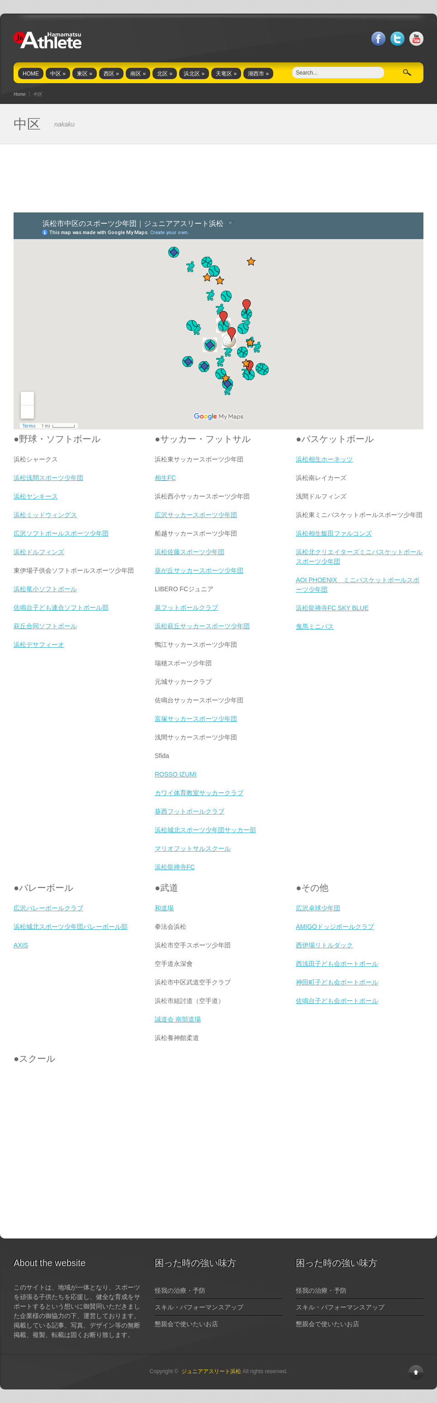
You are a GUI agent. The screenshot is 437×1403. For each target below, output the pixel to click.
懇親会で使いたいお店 (186, 1324)
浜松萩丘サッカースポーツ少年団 (202, 626)
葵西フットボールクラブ (189, 811)
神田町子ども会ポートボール (337, 982)
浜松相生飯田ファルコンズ (334, 533)
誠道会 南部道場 (178, 1019)
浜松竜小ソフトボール (45, 589)
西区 (111, 74)
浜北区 (194, 74)
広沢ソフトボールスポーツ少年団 (61, 533)
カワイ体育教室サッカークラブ (199, 792)
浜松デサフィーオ (39, 644)
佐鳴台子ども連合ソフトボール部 (61, 607)
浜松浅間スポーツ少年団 (48, 477)
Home (20, 94)
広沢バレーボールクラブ (48, 908)
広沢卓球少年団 (318, 908)
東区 (84, 74)
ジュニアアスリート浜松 (211, 1371)
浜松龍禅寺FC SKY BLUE (332, 608)
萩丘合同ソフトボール (45, 626)
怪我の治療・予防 (180, 1290)
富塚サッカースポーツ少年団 (196, 718)
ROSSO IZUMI (176, 774)
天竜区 (226, 74)
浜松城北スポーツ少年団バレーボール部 (71, 926)
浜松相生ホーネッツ (324, 459)
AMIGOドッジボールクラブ (335, 926)
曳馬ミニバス (315, 626)
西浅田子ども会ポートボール (337, 963)
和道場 (164, 908)
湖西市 (258, 74)
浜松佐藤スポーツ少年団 (189, 552)
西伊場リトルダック (324, 945)
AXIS (21, 945)
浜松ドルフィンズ (39, 552)
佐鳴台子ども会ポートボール (337, 1000)
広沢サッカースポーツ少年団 (196, 514)
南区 (138, 74)
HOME (31, 74)
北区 (164, 74)
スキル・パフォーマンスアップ (199, 1307)
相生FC (165, 477)
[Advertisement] (218, 178)
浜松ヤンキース (36, 496)
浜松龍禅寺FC (175, 867)
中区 (58, 74)
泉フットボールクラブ (186, 607)
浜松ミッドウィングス (45, 514)
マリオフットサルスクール (193, 848)
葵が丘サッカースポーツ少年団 (199, 570)
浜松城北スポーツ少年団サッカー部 (205, 829)
